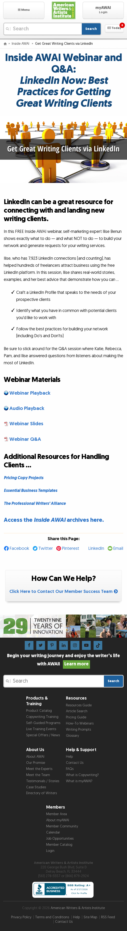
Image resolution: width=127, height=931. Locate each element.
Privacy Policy (21, 917)
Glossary (72, 735)
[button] (24, 10)
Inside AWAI (21, 43)
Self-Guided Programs (43, 723)
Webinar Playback (29, 393)
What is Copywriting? (82, 775)
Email (118, 548)
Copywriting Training (42, 717)
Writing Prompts (78, 729)
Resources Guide (79, 705)
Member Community (62, 826)
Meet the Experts (39, 769)
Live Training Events (41, 729)
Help (69, 756)
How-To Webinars (80, 723)
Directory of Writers (41, 793)
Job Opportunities (60, 838)
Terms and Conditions (52, 917)
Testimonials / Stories (42, 781)
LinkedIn (96, 548)
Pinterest (70, 548)
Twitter (45, 548)
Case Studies (36, 787)
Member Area (56, 814)
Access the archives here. (54, 520)
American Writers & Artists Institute (78, 908)
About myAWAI (57, 820)
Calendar (53, 832)
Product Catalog (39, 710)
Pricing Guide (76, 717)
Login (50, 851)
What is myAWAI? (79, 781)
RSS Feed (108, 917)
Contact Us (74, 763)
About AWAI (35, 756)
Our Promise (35, 763)
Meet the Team (38, 775)
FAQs (70, 769)
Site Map (90, 917)
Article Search (76, 711)
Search (91, 29)
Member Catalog (59, 844)
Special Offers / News (43, 735)
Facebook (19, 548)
